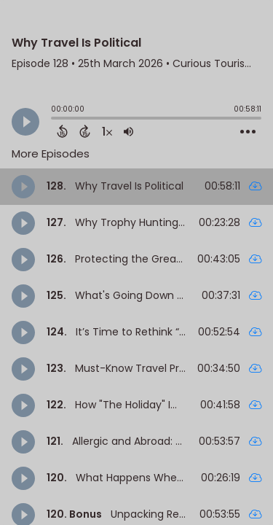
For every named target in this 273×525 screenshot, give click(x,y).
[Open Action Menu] (247, 132)
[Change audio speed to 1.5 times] (107, 131)
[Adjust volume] (128, 131)
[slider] (54, 119)
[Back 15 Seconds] (62, 131)
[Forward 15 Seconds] (85, 131)
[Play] (25, 122)
